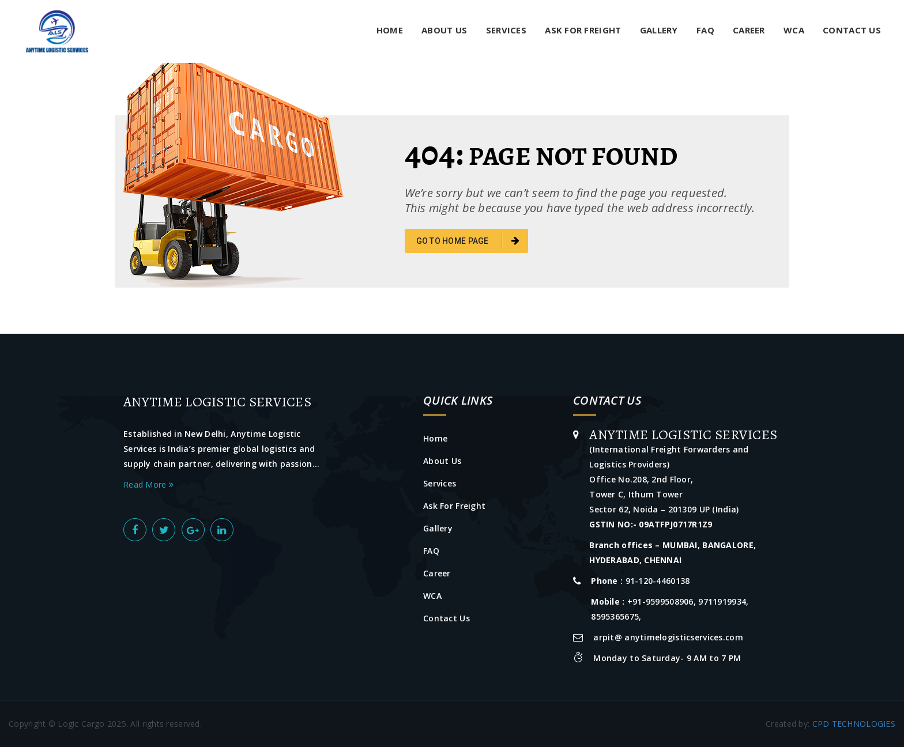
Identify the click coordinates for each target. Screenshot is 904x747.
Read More (148, 484)
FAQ (705, 30)
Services (506, 30)
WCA (794, 30)
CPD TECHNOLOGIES (853, 723)
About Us (444, 30)
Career (749, 30)
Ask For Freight (583, 30)
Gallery (659, 30)
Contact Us (852, 30)
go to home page (468, 241)
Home (389, 30)
